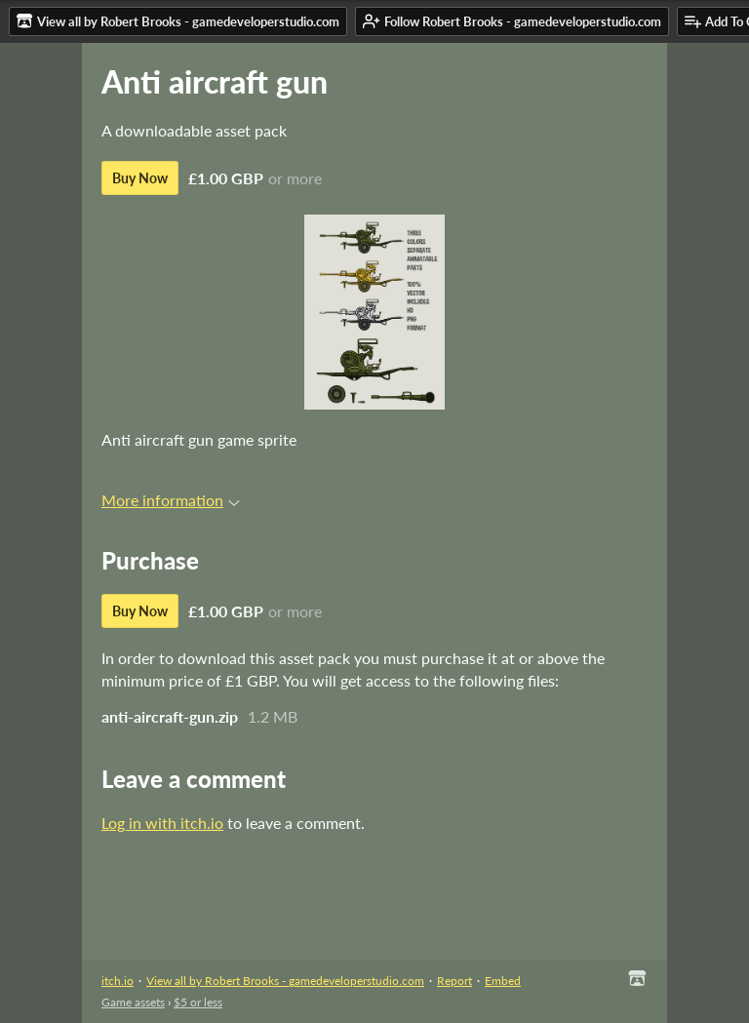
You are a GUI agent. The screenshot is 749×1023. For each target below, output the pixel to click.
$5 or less (198, 1002)
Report (454, 980)
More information (170, 500)
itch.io (117, 980)
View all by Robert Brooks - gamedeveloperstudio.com (285, 980)
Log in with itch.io (162, 822)
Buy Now (140, 178)
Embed (503, 980)
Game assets (133, 1002)
